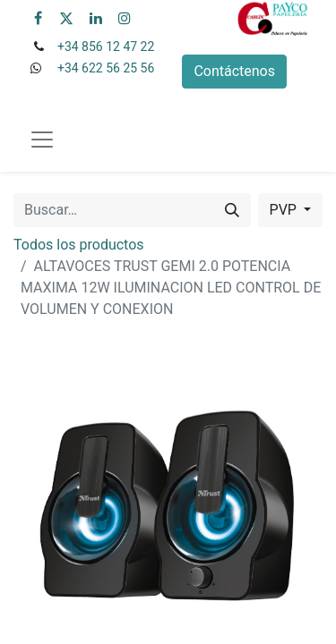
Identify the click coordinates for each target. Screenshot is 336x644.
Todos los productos (78, 244)
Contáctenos (234, 71)
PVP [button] (285, 209)
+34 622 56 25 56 (105, 68)
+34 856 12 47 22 (105, 46)
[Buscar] (232, 210)
